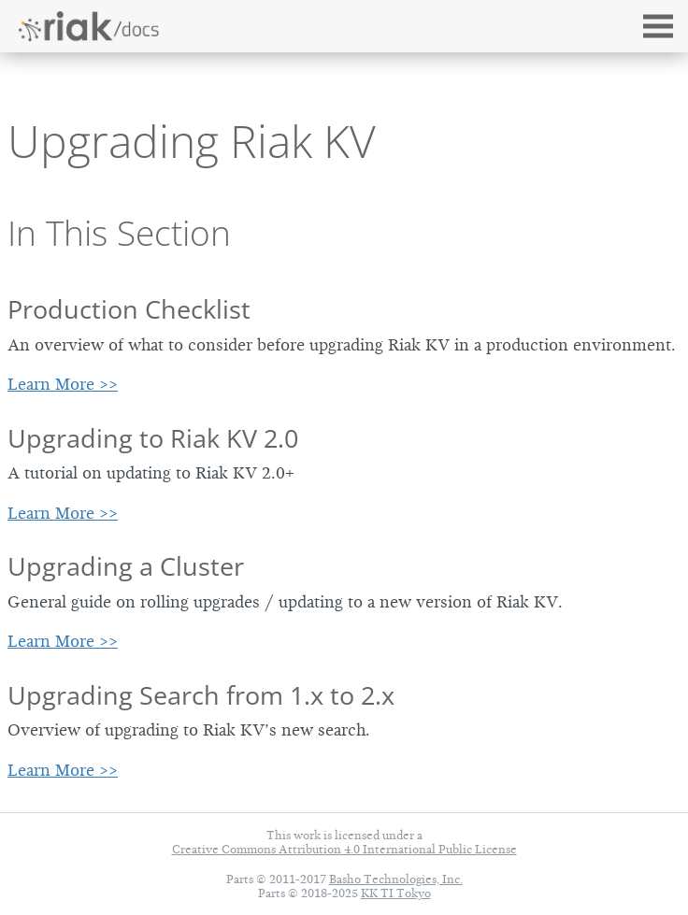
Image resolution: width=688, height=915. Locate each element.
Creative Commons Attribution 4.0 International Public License (344, 849)
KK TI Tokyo (396, 893)
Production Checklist (129, 309)
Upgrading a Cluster (125, 566)
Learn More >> (62, 384)
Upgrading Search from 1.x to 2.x (200, 695)
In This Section (119, 232)
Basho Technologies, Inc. (396, 879)
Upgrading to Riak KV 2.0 (152, 438)
